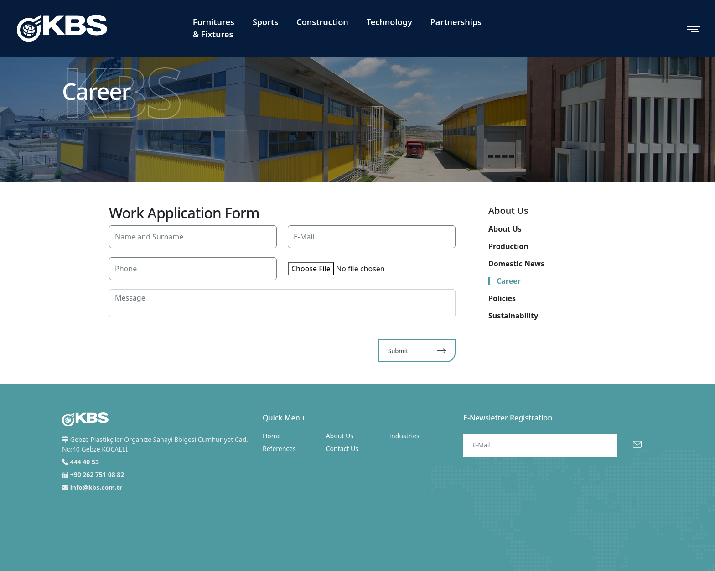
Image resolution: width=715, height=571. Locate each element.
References (279, 448)
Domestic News (516, 263)
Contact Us (342, 448)
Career (509, 281)
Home (272, 435)
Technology (389, 21)
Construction (322, 21)
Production (508, 246)
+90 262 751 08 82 (97, 474)
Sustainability (513, 315)
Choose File (311, 269)
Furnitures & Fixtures (213, 28)
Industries (404, 435)
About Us (505, 229)
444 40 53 (84, 461)
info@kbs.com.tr (96, 487)
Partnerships (456, 21)
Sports (265, 21)
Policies (502, 298)
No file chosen (360, 269)
